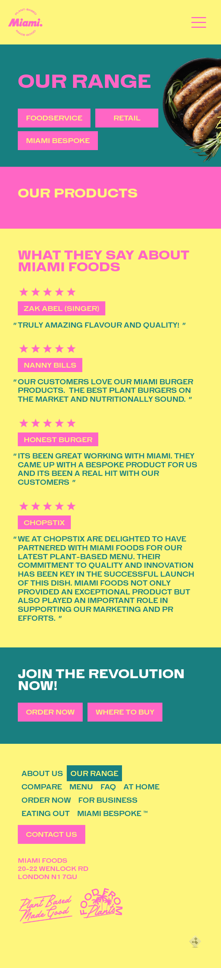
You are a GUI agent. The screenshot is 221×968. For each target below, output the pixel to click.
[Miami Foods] (25, 22)
